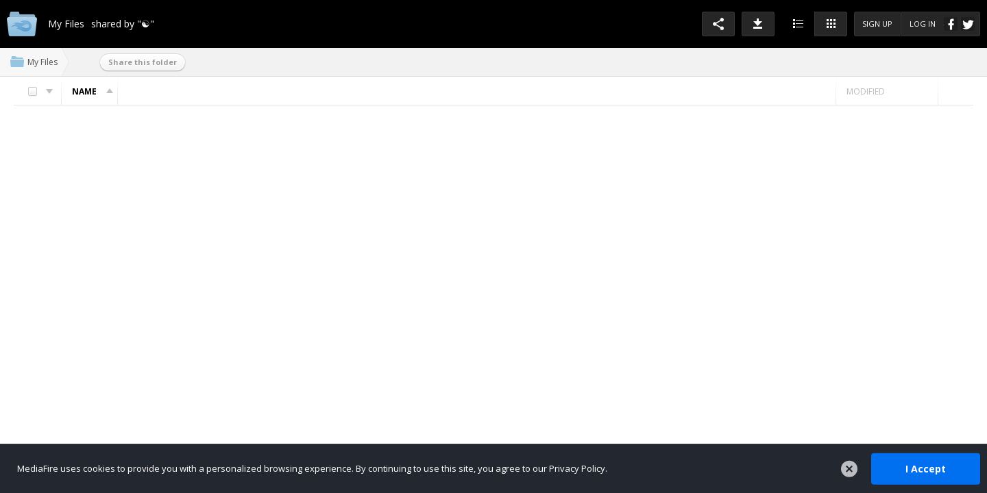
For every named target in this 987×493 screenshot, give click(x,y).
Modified (865, 91)
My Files (42, 62)
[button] (718, 24)
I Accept (925, 468)
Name (94, 91)
